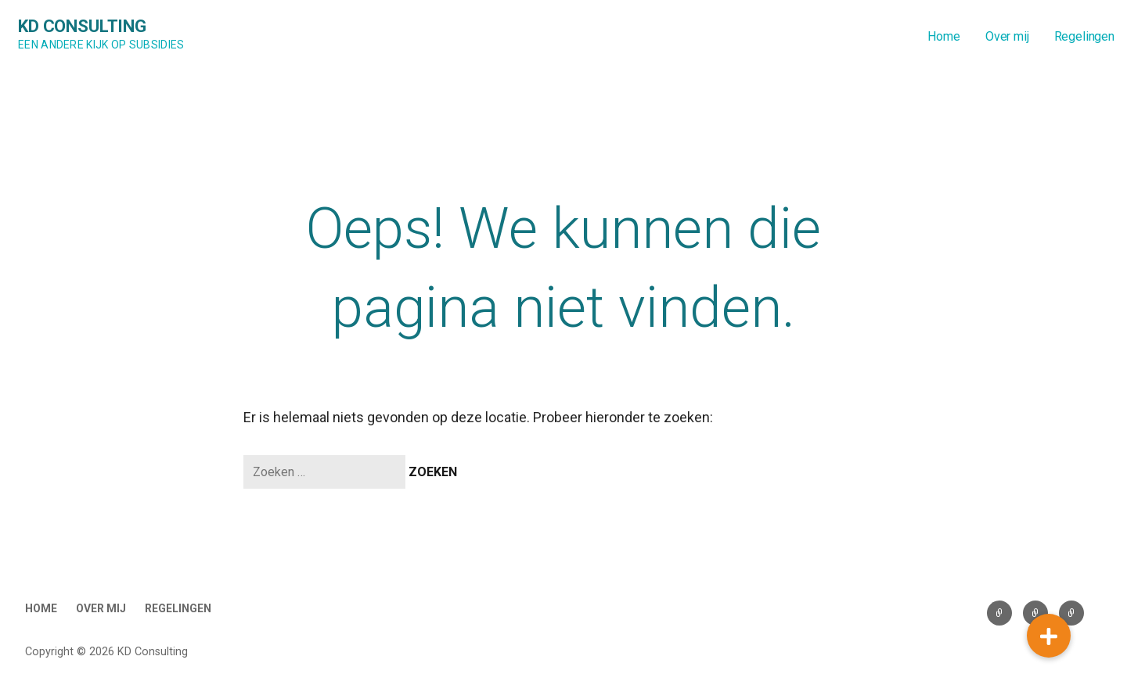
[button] (1049, 636)
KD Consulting (82, 26)
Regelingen (1084, 36)
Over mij (1007, 36)
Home (943, 36)
